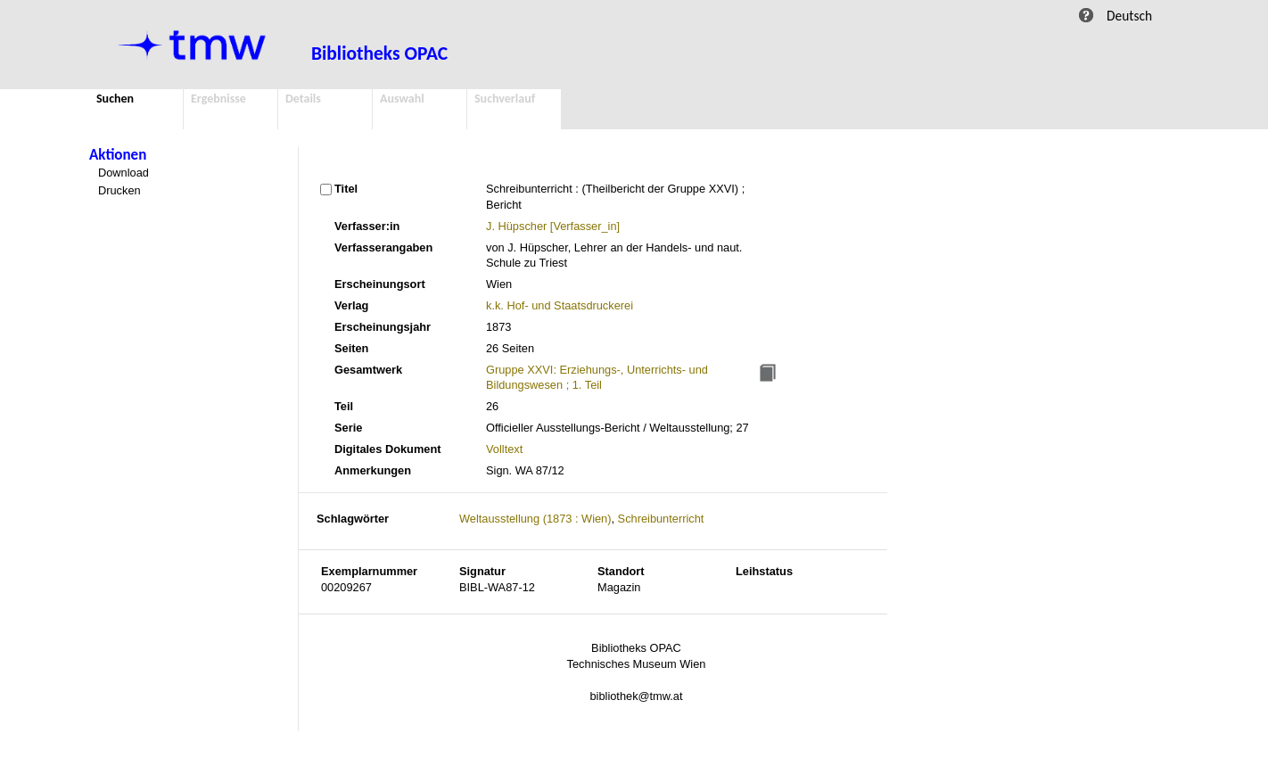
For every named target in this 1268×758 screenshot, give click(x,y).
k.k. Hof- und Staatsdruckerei (559, 305)
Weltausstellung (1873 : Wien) (535, 518)
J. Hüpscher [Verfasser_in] (553, 226)
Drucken (119, 190)
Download (123, 172)
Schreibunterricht (661, 518)
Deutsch (1129, 15)
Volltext (504, 449)
